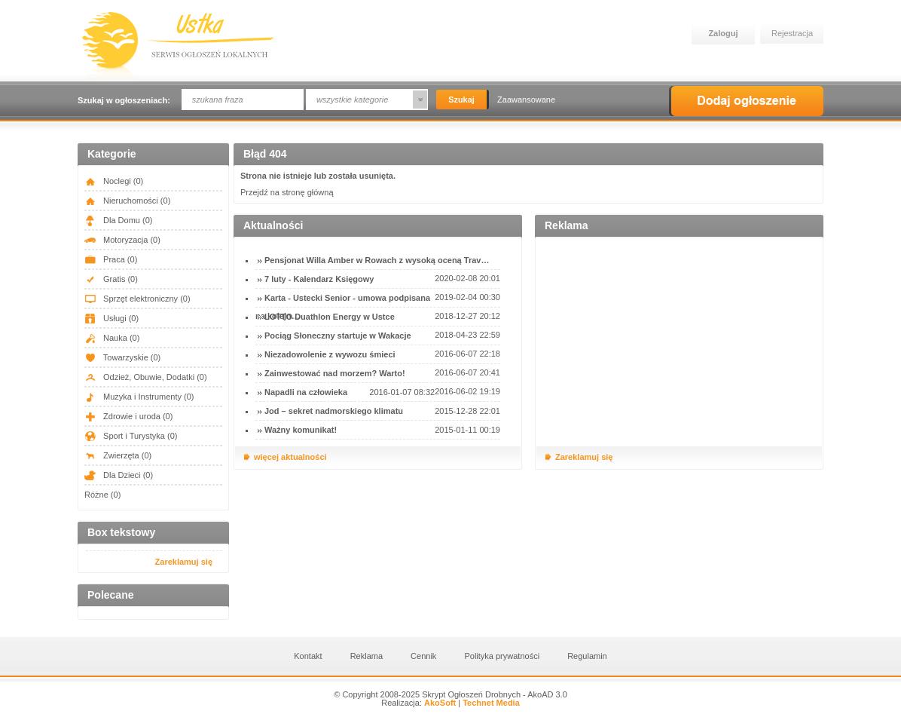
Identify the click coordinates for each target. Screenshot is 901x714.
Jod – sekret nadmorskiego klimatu (333, 410)
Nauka (111, 337)
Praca (110, 259)
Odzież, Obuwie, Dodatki (145, 377)
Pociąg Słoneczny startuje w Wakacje (337, 335)
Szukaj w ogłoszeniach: (124, 100)
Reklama (366, 655)
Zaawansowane (526, 99)
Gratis (111, 278)
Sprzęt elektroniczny (137, 298)
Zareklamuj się (183, 561)
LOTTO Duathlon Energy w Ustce (329, 316)
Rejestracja (792, 33)
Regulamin (587, 655)
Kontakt (308, 655)
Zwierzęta (117, 455)
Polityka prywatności (501, 655)
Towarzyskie (122, 357)
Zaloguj (723, 33)
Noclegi (113, 180)
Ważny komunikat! (300, 429)
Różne (102, 494)
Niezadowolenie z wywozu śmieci (330, 354)
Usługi (111, 318)
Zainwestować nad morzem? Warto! (334, 373)
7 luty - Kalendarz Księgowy (319, 278)
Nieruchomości (127, 200)
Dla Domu (118, 220)
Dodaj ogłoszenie (746, 101)
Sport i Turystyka (130, 435)
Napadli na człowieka (305, 392)
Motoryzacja (122, 239)
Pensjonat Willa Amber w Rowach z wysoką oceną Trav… (376, 260)
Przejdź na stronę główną (287, 192)
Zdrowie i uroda (128, 416)
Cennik (423, 655)
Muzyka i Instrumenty (139, 396)
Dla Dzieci (118, 475)
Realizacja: (418, 702)
